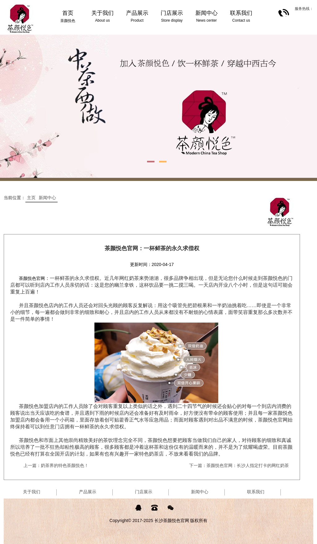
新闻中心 (47, 197)
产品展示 (87, 491)
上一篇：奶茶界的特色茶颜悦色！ (56, 465)
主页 (31, 197)
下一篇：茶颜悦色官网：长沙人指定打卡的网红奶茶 (239, 465)
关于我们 (31, 491)
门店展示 (143, 491)
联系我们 (255, 491)
